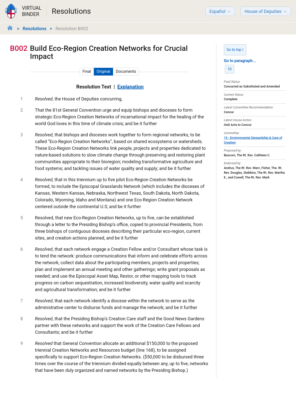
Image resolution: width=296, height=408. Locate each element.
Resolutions (34, 28)
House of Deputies (263, 11)
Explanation (130, 87)
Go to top (235, 50)
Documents (126, 71)
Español (217, 11)
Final (86, 71)
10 (230, 69)
